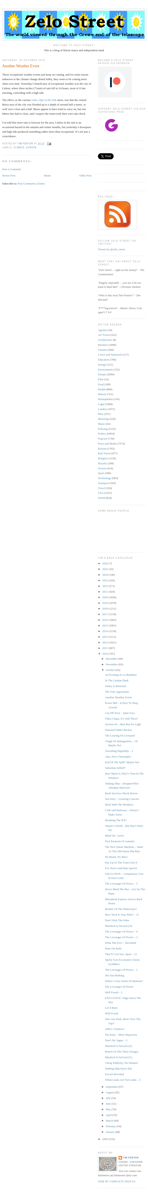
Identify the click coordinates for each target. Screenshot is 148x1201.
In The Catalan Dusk (116, 680)
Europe (31, 147)
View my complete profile (117, 1181)
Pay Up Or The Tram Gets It (121, 862)
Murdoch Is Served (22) (118, 1046)
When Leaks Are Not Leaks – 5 (123, 1079)
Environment (105, 369)
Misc (101, 413)
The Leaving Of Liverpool (120, 735)
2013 (105, 636)
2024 (105, 574)
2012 (105, 642)
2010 (105, 653)
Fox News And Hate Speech (121, 868)
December (112, 658)
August (110, 1092)
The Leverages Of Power (119, 986)
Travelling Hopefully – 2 (119, 751)
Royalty (102, 463)
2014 (105, 631)
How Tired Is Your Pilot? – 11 (122, 914)
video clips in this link (44, 100)
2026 (105, 563)
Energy (102, 364)
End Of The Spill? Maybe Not (122, 762)
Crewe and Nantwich (110, 354)
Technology (104, 478)
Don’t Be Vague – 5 (116, 1040)
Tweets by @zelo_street (111, 249)
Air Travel (104, 334)
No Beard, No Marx (116, 856)
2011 (105, 648)
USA (101, 492)
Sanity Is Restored (115, 686)
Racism (102, 448)
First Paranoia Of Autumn (119, 841)
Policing (102, 428)
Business (103, 344)
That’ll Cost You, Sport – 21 (121, 954)
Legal (101, 404)
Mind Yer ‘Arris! (114, 835)
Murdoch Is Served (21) (118, 1057)
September (112, 1086)
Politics (102, 433)
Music (101, 423)
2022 (105, 586)
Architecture (105, 339)
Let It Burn (111, 1007)
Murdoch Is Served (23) (118, 926)
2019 (105, 603)
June (109, 1103)
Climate (18, 147)
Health (102, 389)
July (108, 1098)
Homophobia (105, 399)
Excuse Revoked (114, 1074)
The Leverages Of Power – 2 (121, 969)
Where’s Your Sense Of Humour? (124, 981)
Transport (103, 483)
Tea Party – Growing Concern (122, 799)
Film (100, 379)
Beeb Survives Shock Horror (121, 793)
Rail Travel (104, 453)
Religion (103, 458)
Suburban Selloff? (115, 767)
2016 (105, 619)
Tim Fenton (131, 1158)
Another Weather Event (118, 697)
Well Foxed (111, 1013)
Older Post (85, 175)
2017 (105, 614)
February (111, 1126)
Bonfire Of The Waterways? (121, 909)
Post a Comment (11, 169)
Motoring (103, 418)
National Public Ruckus (118, 729)
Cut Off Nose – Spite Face (120, 713)
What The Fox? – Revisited (120, 942)
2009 (105, 1139)
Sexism (102, 468)
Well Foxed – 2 (113, 992)
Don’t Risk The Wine (117, 920)
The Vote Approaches (117, 691)
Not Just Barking (114, 975)
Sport (101, 473)
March (110, 1120)
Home (47, 175)
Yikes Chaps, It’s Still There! (121, 718)
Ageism (102, 330)
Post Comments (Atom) (31, 183)
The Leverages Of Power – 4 (121, 931)
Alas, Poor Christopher (118, 756)
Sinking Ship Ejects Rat (118, 1068)
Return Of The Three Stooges (121, 1051)
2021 (105, 591)
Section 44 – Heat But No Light (123, 724)
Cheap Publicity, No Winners (121, 1062)
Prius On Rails (113, 948)
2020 (105, 597)
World (101, 497)
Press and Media (107, 443)
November (112, 664)
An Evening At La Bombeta (120, 674)
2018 (105, 608)
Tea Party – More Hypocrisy (121, 1034)
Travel (101, 488)
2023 (105, 580)
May (109, 1109)
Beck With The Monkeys (119, 804)
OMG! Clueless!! (115, 1029)
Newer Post (8, 175)
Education (103, 359)
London (102, 409)
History (102, 394)
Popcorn (102, 438)
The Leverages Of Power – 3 (121, 937)
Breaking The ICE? (116, 820)
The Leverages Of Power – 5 (121, 883)
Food (101, 384)
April (109, 1115)
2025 (105, 569)
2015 (105, 625)
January (110, 1131)
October (111, 670)
